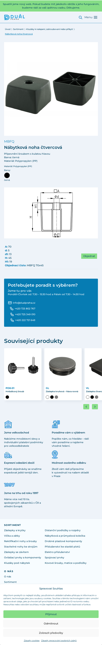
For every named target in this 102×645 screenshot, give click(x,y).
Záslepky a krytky (15, 530)
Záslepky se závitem (16, 552)
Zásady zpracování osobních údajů (59, 640)
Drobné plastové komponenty (63, 541)
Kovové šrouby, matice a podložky (66, 562)
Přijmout (51, 614)
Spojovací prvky (54, 557)
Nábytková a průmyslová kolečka (65, 535)
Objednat (89, 256)
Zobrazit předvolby (51, 632)
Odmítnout (51, 623)
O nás (7, 576)
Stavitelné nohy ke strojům (20, 546)
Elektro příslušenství (57, 552)
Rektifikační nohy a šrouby (20, 541)
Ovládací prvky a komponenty (22, 557)
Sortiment (18, 29)
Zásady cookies (32, 640)
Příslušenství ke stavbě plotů (62, 546)
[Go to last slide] (86, 406)
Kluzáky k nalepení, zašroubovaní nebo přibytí (49, 29)
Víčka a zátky (12, 535)
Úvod (7, 29)
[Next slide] (95, 406)
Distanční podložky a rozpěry (63, 530)
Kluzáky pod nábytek (17, 562)
